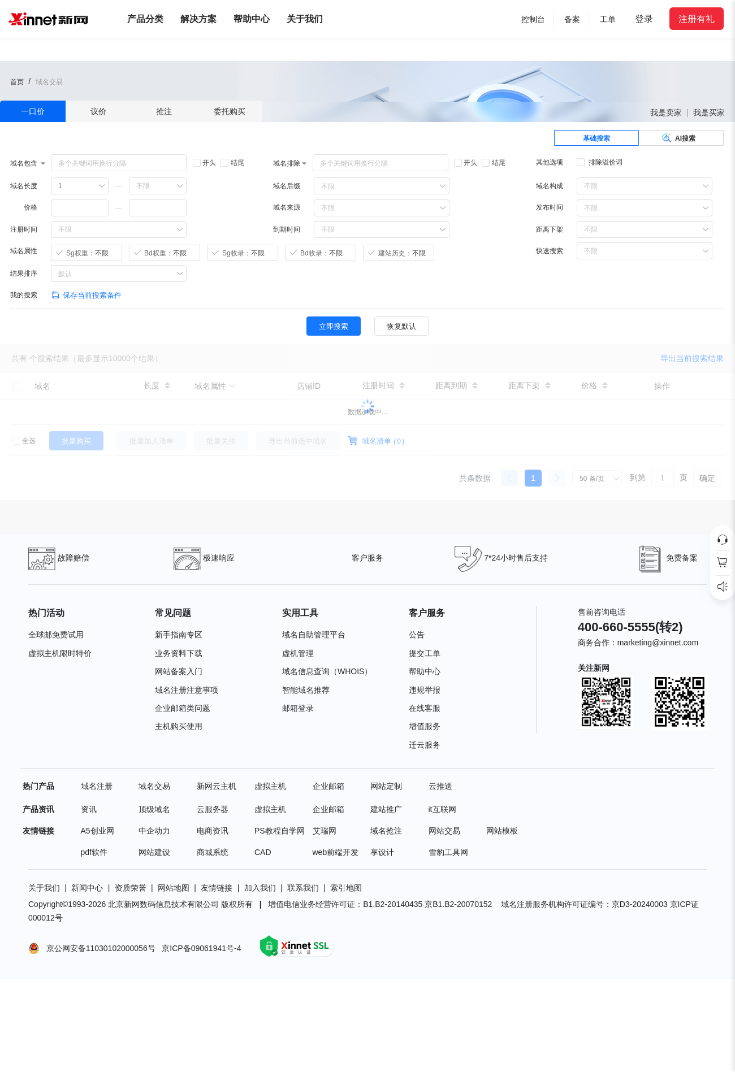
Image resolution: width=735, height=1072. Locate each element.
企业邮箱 (328, 786)
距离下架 (549, 229)
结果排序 (23, 273)
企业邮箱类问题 (182, 708)
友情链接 (216, 887)
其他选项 (549, 162)
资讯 (89, 809)
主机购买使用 (178, 726)
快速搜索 (549, 251)
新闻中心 (87, 887)
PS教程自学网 (279, 830)
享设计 (382, 852)
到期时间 (286, 229)
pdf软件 (94, 852)
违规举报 (424, 690)
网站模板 (502, 830)
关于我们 (44, 887)
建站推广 (386, 809)
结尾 (232, 163)
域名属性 (23, 251)
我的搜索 (23, 295)
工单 (608, 19)
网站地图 (173, 887)
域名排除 (286, 163)
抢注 (164, 111)
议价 (98, 111)
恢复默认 (401, 326)
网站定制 (386, 786)
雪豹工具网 (448, 852)
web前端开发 (336, 852)
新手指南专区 (178, 634)
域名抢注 (386, 830)
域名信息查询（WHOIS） (327, 671)
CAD (262, 852)
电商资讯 (212, 830)
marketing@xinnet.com (657, 642)
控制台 (533, 19)
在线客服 (424, 708)
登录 (644, 19)
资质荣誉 (130, 887)
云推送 (440, 786)
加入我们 (260, 887)
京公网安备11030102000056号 (98, 947)
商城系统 (212, 852)
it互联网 (442, 809)
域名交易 (154, 786)
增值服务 (424, 726)
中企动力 (154, 830)
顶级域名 (154, 809)
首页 (17, 82)
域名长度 (23, 186)
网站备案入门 (178, 671)
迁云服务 (424, 744)
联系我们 (303, 887)
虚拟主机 (270, 786)
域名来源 (286, 207)
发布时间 (549, 207)
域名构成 (549, 186)
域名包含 (23, 163)
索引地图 (346, 887)
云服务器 (212, 809)
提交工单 (424, 653)
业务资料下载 (178, 653)
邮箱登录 (298, 708)
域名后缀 (286, 186)
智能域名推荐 (306, 690)
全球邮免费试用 (56, 634)
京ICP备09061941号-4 (202, 947)
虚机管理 (298, 653)
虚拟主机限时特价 (60, 653)
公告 (417, 634)
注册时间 (23, 229)
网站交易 (444, 830)
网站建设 (154, 852)
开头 (204, 163)
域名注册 (97, 786)
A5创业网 (97, 830)
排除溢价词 (599, 162)
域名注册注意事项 (186, 690)
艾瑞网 (324, 830)
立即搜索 (333, 326)
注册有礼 (696, 19)
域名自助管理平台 (313, 634)
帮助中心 (252, 19)
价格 (30, 207)
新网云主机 (216, 786)
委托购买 (229, 111)
